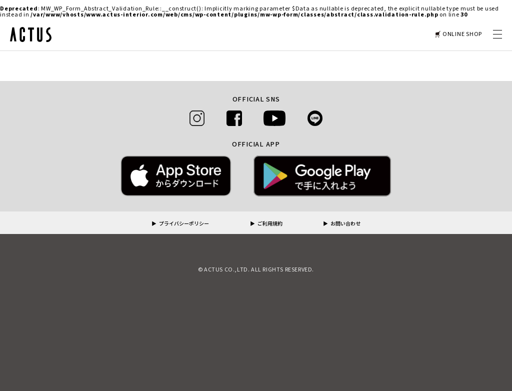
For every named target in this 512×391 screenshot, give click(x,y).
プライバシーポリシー (184, 224)
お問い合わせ (345, 224)
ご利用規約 (270, 224)
